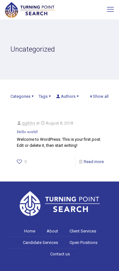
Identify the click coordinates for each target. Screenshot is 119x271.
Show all (99, 96)
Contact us (60, 254)
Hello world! (27, 131)
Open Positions (83, 242)
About (52, 231)
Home (29, 231)
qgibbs (28, 123)
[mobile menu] (110, 9)
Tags (45, 96)
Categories (22, 96)
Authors (68, 96)
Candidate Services (40, 242)
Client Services (82, 231)
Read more (94, 161)
